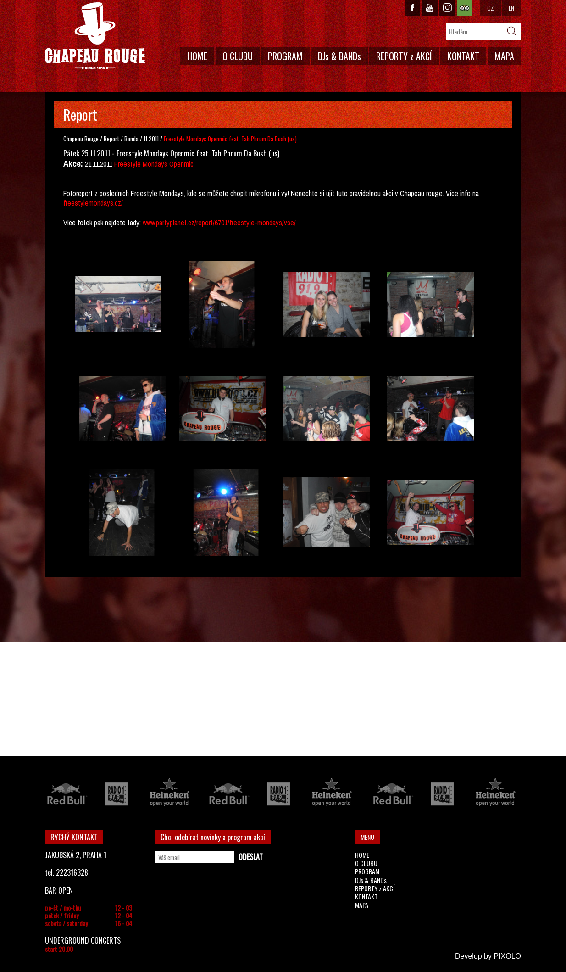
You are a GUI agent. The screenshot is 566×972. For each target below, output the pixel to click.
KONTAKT (463, 56)
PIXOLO (507, 956)
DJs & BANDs (339, 56)
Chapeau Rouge (81, 138)
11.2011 (151, 138)
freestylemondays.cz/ (93, 203)
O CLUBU (237, 56)
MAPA (504, 56)
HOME (197, 56)
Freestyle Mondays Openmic (154, 164)
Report (111, 138)
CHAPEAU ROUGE (95, 36)
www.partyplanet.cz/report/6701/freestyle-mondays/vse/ (219, 223)
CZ (490, 7)
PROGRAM (285, 56)
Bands (132, 138)
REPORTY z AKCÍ (404, 56)
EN (511, 7)
